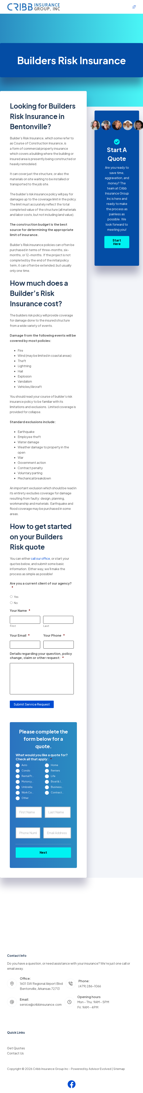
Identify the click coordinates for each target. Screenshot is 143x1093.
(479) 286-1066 (89, 986)
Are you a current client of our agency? (41, 585)
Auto (24, 764)
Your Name (20, 611)
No (16, 603)
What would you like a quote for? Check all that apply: (42, 756)
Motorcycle (29, 780)
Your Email (20, 635)
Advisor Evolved (100, 1068)
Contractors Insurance (59, 791)
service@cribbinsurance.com (41, 1004)
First (13, 625)
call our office (40, 558)
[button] (116, 242)
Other (25, 797)
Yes (16, 596)
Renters (55, 769)
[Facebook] (72, 1084)
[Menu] (134, 7)
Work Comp (29, 791)
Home (54, 764)
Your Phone (54, 635)
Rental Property (30, 775)
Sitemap (119, 1068)
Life (53, 775)
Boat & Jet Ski (59, 780)
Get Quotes (16, 1048)
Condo (26, 769)
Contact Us (15, 1053)
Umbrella (27, 786)
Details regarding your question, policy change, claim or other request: (41, 656)
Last (46, 625)
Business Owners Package (59, 786)
